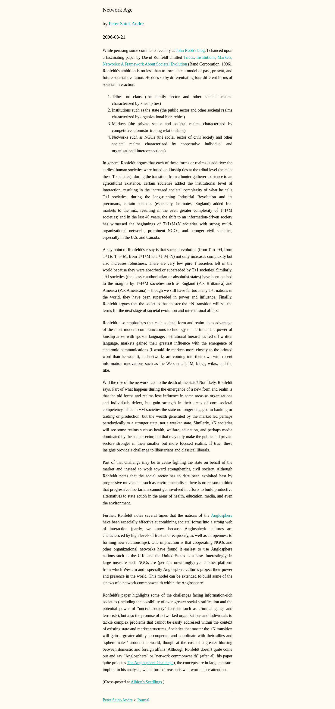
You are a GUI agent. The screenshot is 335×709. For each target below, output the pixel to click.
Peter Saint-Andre (126, 23)
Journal (143, 700)
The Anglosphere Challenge (150, 662)
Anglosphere (221, 515)
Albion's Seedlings (146, 682)
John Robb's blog (190, 50)
